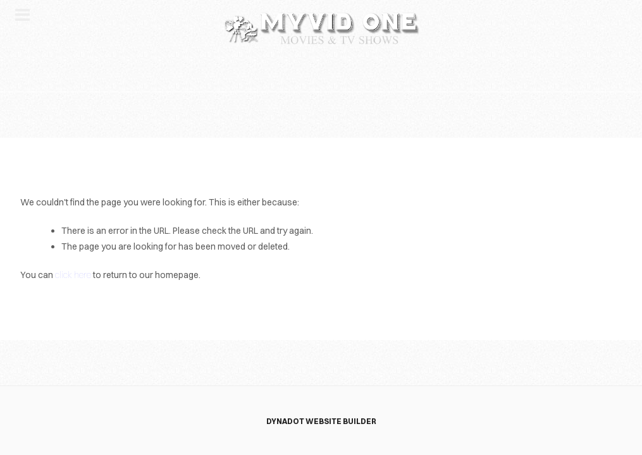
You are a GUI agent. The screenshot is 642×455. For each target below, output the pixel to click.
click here (73, 275)
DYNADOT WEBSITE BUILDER (321, 421)
